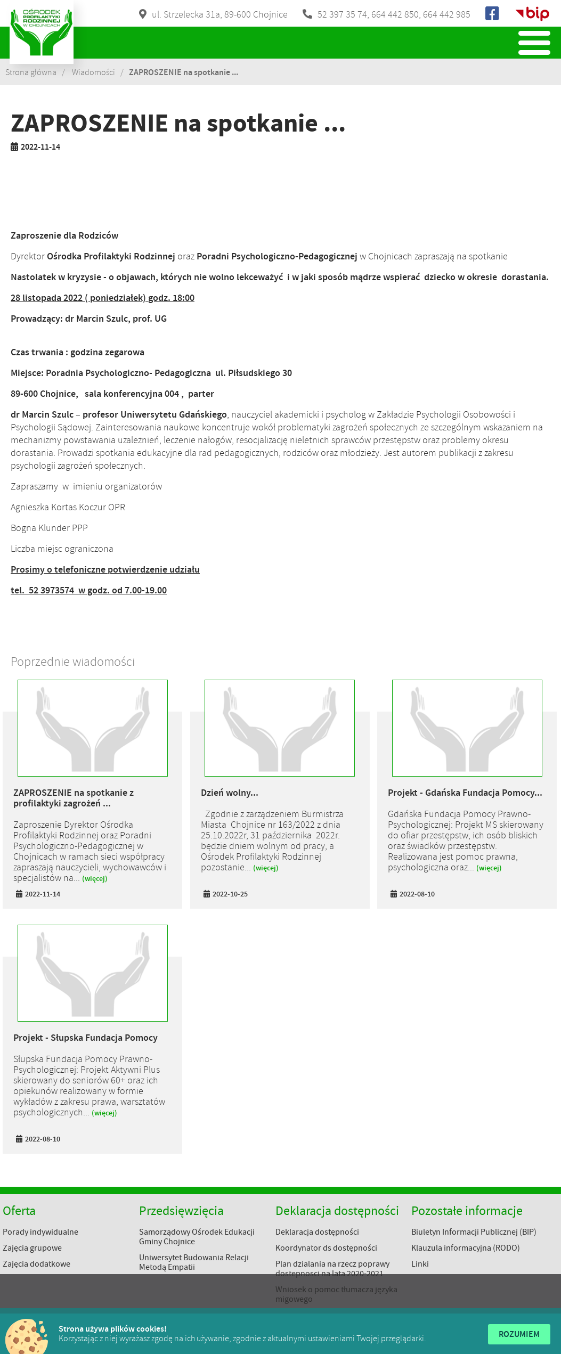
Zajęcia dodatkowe (36, 1264)
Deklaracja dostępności (317, 1232)
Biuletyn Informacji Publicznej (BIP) (473, 1232)
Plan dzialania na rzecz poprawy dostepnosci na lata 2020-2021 (332, 1268)
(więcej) (95, 879)
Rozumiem (519, 1334)
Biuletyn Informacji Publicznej (532, 13)
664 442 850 (395, 14)
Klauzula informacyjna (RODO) (465, 1248)
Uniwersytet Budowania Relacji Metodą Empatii (194, 1262)
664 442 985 (446, 14)
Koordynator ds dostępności (326, 1248)
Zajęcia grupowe (32, 1248)
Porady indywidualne (40, 1232)
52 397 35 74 (342, 14)
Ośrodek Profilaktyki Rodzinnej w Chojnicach (42, 32)
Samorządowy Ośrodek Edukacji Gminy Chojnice (197, 1236)
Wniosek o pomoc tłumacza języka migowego (336, 1294)
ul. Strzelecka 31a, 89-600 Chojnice (220, 14)
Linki (420, 1264)
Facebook (492, 13)
